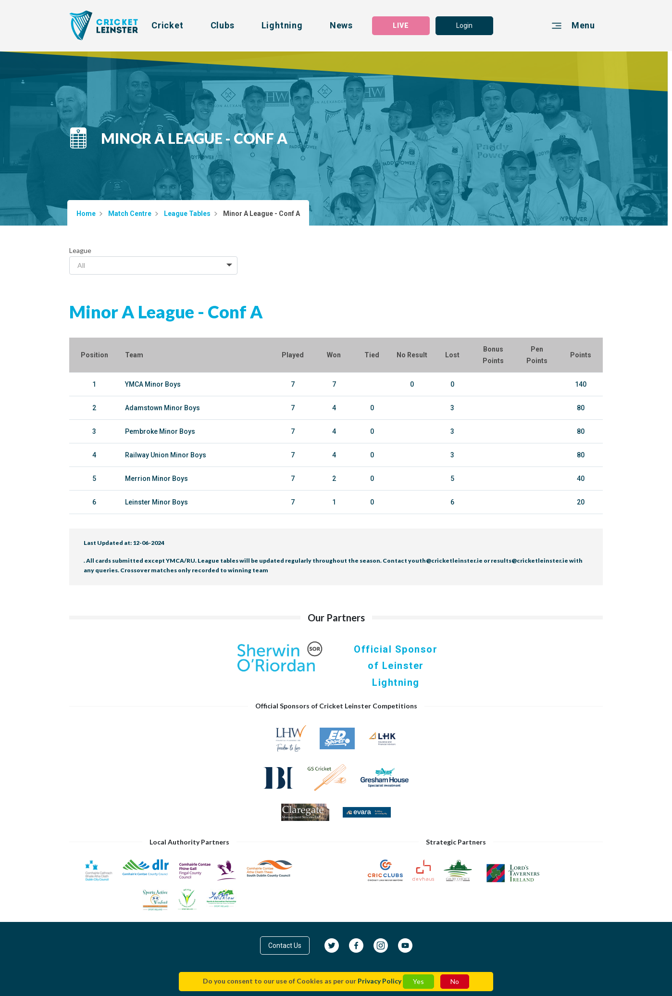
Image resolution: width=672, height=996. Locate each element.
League (80, 250)
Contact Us (284, 945)
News (341, 25)
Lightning (282, 25)
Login (464, 25)
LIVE (401, 25)
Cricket (167, 25)
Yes (418, 981)
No (454, 981)
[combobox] (153, 265)
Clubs (223, 25)
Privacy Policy (379, 981)
